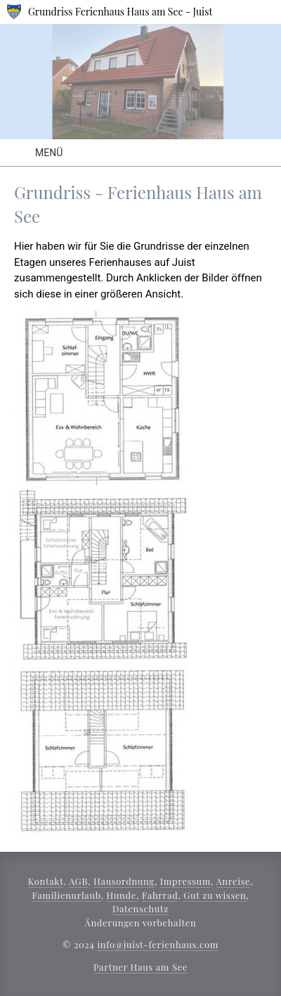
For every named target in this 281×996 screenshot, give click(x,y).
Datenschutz (140, 908)
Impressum (185, 881)
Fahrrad (160, 895)
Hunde (121, 895)
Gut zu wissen (214, 895)
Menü (49, 152)
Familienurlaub (66, 895)
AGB (78, 881)
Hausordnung (124, 881)
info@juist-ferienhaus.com (157, 944)
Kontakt (46, 881)
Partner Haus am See (140, 967)
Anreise (233, 881)
